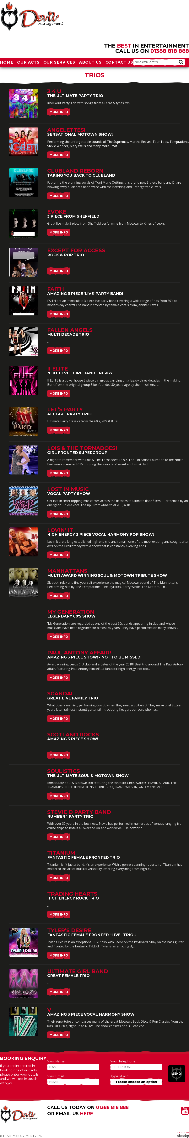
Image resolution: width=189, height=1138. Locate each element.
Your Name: (56, 1061)
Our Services (59, 62)
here (86, 1113)
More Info (59, 112)
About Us (90, 62)
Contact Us (119, 62)
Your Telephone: (123, 1061)
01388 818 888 (169, 51)
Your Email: (55, 1076)
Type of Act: (119, 1076)
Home (6, 62)
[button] (181, 62)
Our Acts (28, 62)
